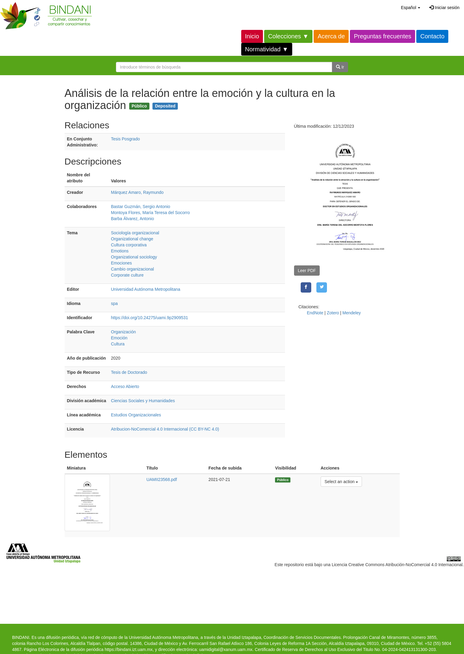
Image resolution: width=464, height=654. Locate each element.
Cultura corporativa (129, 244)
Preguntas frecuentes (382, 36)
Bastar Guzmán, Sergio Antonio (140, 206)
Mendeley (351, 312)
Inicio (252, 36)
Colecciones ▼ (288, 36)
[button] (410, 7)
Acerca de (331, 36)
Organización (123, 331)
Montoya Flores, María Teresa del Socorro (150, 212)
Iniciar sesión (444, 7)
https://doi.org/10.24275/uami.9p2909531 (149, 317)
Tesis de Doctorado (129, 372)
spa (114, 303)
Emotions (120, 250)
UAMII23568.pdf (161, 479)
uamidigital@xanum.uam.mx (225, 649)
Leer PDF (307, 270)
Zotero (333, 312)
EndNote (315, 312)
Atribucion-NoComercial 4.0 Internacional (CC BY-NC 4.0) (165, 429)
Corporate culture (127, 275)
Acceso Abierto (125, 386)
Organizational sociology (134, 257)
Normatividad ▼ (266, 49)
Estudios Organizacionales (136, 414)
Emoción (119, 337)
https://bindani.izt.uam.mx (129, 649)
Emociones (121, 263)
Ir (340, 67)
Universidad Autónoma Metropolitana (146, 289)
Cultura (118, 343)
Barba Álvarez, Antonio (132, 218)
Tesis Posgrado (125, 138)
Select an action (341, 481)
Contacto (432, 36)
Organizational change (132, 238)
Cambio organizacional (132, 269)
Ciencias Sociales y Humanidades (143, 400)
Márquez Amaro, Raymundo (137, 192)
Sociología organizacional (135, 232)
